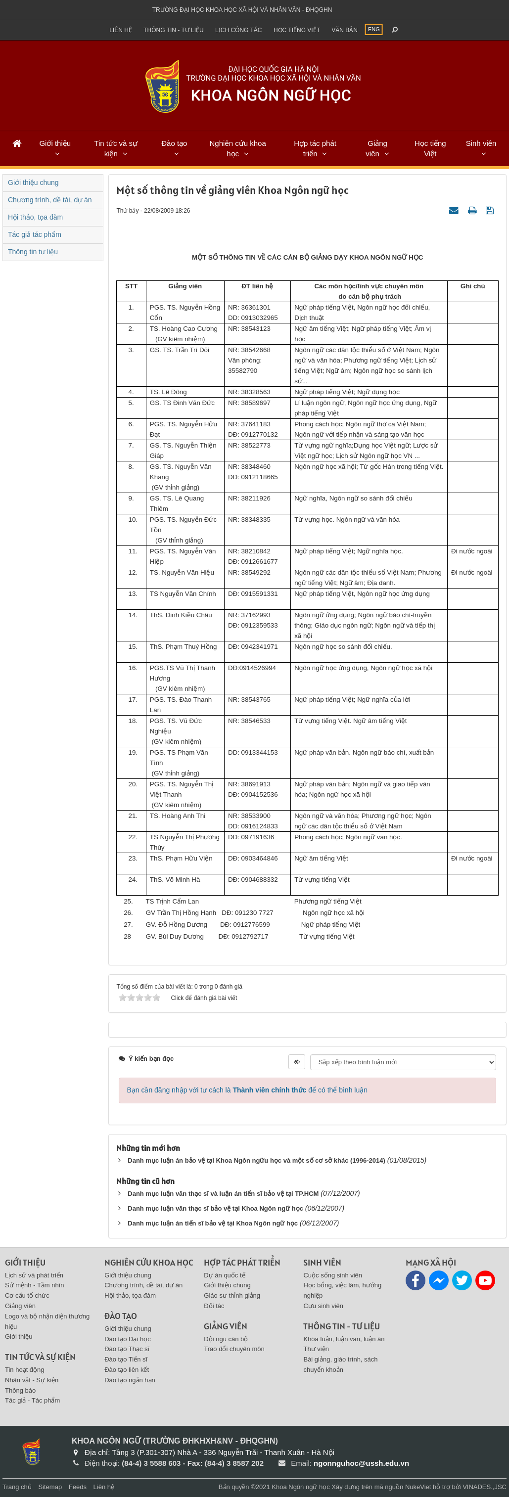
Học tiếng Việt (430, 148)
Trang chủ (17, 1487)
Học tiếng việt (297, 30)
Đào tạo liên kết (126, 1369)
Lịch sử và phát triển (34, 1275)
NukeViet (418, 1487)
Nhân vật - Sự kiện (31, 1380)
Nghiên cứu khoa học (238, 148)
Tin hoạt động (25, 1369)
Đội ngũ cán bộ (226, 1339)
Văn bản (344, 30)
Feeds (78, 1487)
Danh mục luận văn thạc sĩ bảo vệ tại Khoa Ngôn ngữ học (215, 1208)
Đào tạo (174, 143)
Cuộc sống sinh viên (332, 1275)
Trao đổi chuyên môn (234, 1349)
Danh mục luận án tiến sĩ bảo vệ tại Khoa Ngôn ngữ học (213, 1223)
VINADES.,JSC (485, 1487)
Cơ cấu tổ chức (27, 1295)
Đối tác (214, 1306)
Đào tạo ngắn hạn (129, 1380)
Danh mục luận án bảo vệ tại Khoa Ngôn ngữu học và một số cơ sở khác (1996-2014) (256, 1160)
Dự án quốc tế (224, 1275)
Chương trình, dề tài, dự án (50, 200)
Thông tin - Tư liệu (173, 30)
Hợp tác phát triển (315, 148)
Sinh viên (481, 143)
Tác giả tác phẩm (34, 234)
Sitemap (50, 1487)
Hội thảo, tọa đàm (35, 217)
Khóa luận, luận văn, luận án (343, 1339)
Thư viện (315, 1349)
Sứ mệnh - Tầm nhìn (34, 1285)
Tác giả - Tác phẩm (32, 1400)
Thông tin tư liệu (33, 252)
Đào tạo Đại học (127, 1339)
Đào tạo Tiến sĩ (125, 1359)
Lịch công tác (238, 30)
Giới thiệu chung (33, 182)
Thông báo (20, 1390)
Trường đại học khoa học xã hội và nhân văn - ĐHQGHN (242, 9)
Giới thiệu (55, 143)
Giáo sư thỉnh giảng (232, 1295)
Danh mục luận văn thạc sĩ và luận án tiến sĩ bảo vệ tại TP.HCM (223, 1193)
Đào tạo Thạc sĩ (126, 1349)
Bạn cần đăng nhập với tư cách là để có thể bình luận (247, 1090)
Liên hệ (120, 30)
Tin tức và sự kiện (116, 148)
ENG (374, 29)
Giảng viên (376, 148)
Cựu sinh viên (323, 1306)
